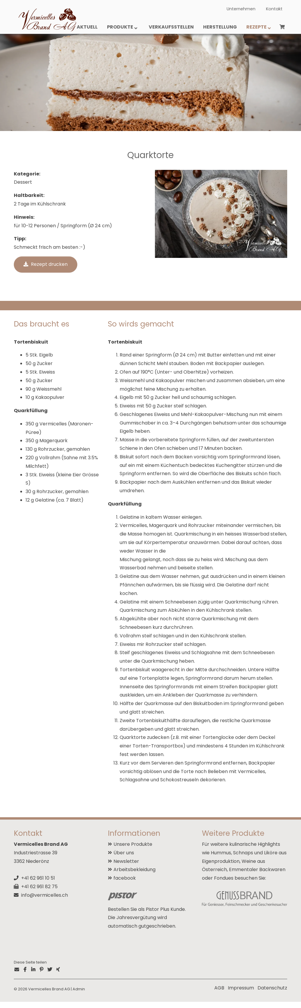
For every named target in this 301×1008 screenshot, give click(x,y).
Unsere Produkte (132, 850)
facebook (124, 884)
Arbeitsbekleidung (134, 876)
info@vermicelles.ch (44, 901)
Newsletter (126, 867)
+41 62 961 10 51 (38, 884)
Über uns (123, 859)
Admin (79, 995)
